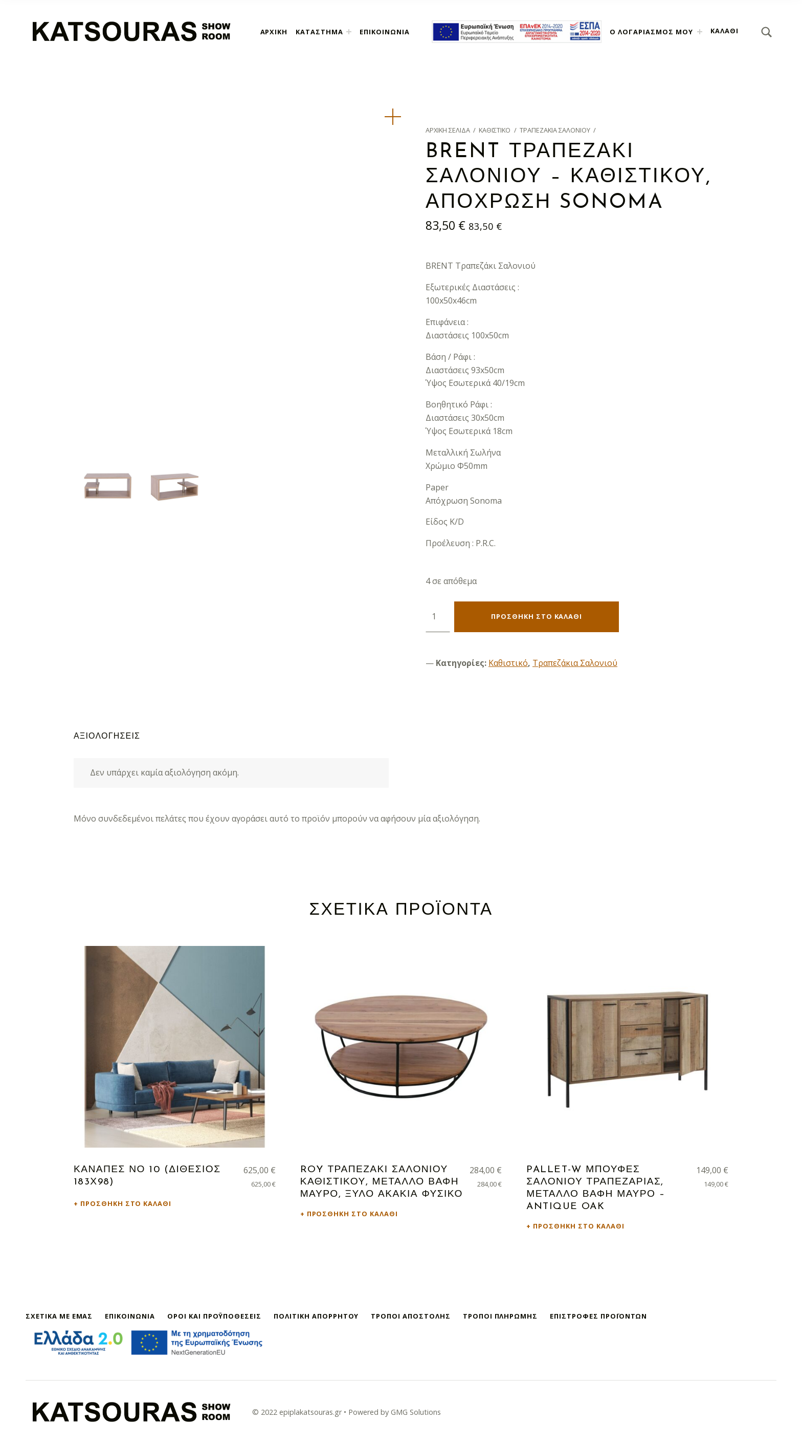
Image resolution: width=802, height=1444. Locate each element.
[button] (393, 117)
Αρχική (274, 31)
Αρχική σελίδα (448, 130)
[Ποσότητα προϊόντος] (438, 616)
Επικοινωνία (385, 31)
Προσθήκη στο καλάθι (536, 616)
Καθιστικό (494, 130)
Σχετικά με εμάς (59, 1316)
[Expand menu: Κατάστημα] (348, 31)
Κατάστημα (319, 31)
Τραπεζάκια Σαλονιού (555, 130)
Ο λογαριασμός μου (651, 31)
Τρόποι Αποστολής (410, 1316)
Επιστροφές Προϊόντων (598, 1316)
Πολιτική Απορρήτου (316, 1316)
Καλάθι (724, 30)
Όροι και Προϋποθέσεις (214, 1316)
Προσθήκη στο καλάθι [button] (125, 1203)
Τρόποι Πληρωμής (500, 1316)
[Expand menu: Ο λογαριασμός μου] (699, 31)
